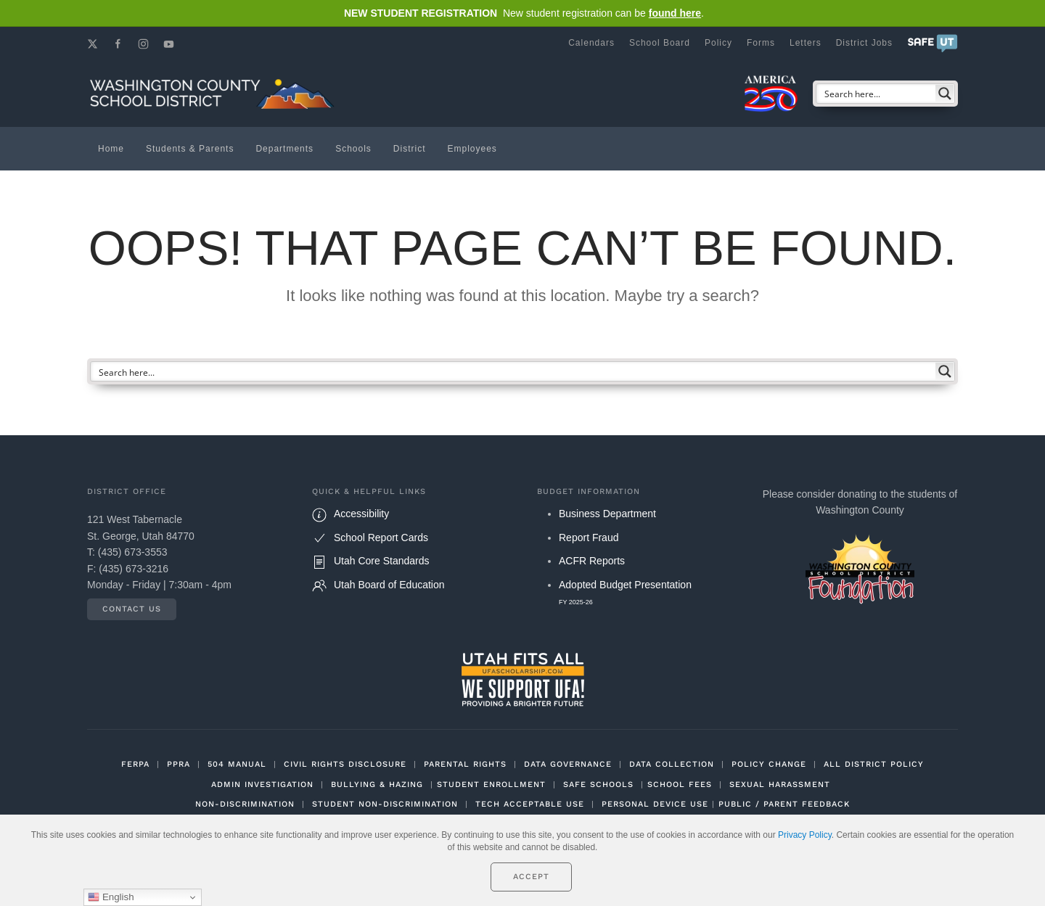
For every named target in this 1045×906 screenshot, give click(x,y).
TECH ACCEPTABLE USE (529, 804)
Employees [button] (472, 149)
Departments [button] (284, 149)
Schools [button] (353, 149)
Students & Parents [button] (190, 149)
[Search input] (876, 93)
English (111, 897)
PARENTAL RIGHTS (465, 764)
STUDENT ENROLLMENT (491, 784)
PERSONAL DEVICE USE (655, 804)
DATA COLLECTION (671, 764)
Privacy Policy (805, 835)
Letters (805, 43)
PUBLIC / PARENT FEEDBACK (784, 804)
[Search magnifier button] (944, 93)
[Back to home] (214, 93)
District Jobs (864, 43)
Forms (761, 43)
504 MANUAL (237, 764)
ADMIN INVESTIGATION (262, 784)
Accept (531, 876)
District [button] (409, 149)
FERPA (135, 764)
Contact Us (131, 609)
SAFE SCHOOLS (598, 784)
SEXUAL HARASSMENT (779, 784)
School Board (659, 43)
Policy (718, 43)
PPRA (178, 764)
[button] (932, 43)
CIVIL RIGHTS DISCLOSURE (345, 764)
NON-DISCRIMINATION (245, 804)
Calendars (591, 43)
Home (111, 149)
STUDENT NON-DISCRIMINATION (385, 804)
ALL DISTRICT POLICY (874, 764)
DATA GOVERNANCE (568, 764)
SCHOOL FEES (679, 784)
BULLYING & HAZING (377, 784)
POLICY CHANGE (769, 764)
